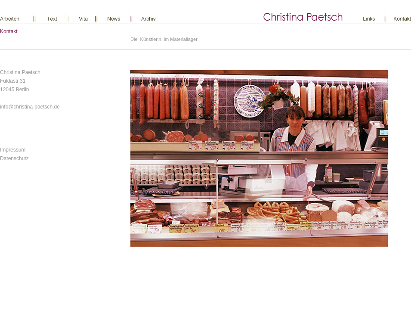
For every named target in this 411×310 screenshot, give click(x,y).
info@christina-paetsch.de (30, 107)
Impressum (12, 150)
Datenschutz (14, 158)
